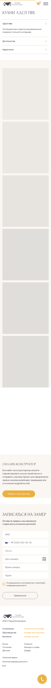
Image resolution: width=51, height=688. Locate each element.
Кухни (5, 644)
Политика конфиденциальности (14, 661)
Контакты (6, 636)
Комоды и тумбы (31, 647)
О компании (8, 628)
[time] (25, 567)
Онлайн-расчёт (31, 636)
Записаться (20, 595)
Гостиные (6, 647)
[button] (42, 679)
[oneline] (25, 575)
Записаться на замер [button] (34, 628)
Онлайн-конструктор (34, 632)
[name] (25, 534)
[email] (25, 550)
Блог (4, 666)
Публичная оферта (9, 657)
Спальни (28, 644)
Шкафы (27, 650)
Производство (9, 632)
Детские (6, 650)
